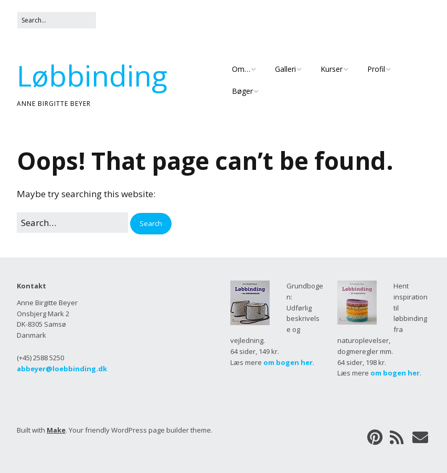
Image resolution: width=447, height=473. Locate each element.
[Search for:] (57, 20)
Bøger (242, 91)
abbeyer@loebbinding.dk (62, 368)
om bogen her (288, 362)
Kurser (332, 69)
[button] (151, 223)
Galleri (285, 69)
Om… (241, 69)
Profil (376, 69)
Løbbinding (92, 75)
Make (56, 430)
